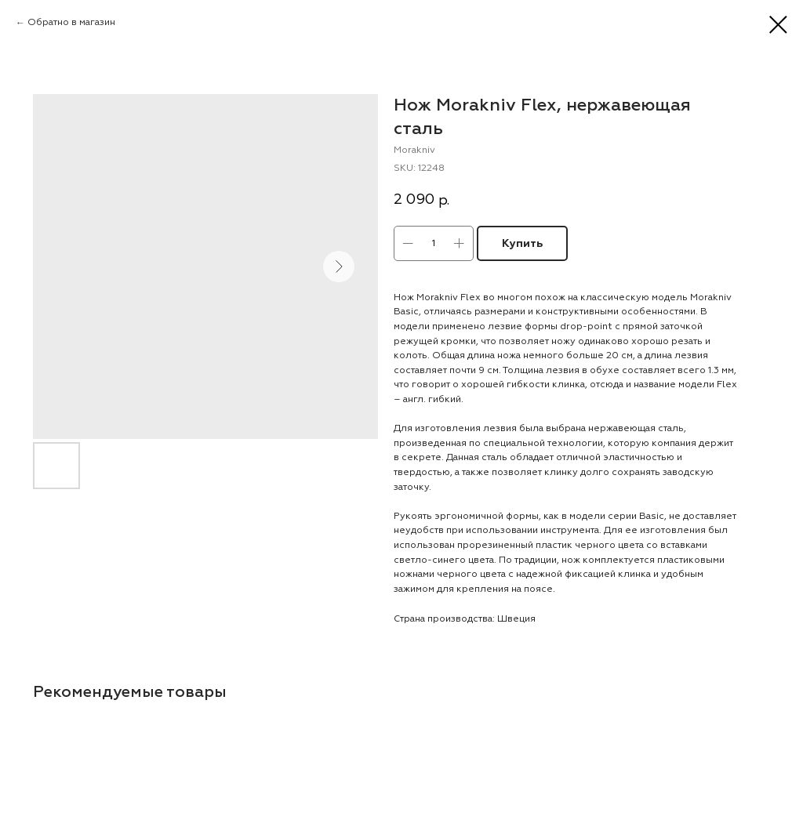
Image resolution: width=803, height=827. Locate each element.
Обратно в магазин (71, 22)
